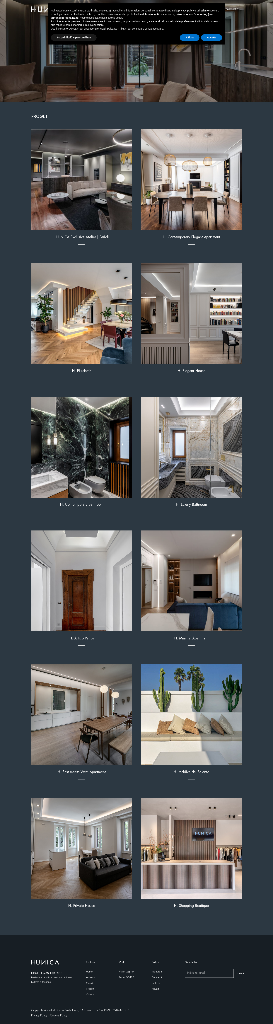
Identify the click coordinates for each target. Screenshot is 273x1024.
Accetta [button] (211, 37)
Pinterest (156, 983)
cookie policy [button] (115, 17)
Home (89, 972)
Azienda (90, 977)
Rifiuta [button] (190, 37)
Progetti (90, 989)
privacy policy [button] (186, 10)
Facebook (157, 977)
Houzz (155, 989)
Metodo (90, 983)
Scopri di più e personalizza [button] (74, 37)
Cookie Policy (58, 1015)
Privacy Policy (39, 1015)
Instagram (157, 972)
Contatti (90, 994)
